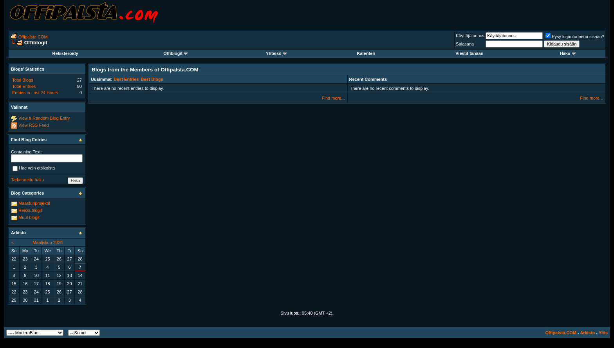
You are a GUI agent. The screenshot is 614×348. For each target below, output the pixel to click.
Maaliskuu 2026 (48, 242)
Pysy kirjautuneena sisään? (574, 36)
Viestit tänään (469, 53)
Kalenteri (366, 53)
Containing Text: (26, 151)
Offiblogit (175, 53)
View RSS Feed (33, 125)
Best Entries (126, 79)
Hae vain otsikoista (34, 168)
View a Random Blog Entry (44, 118)
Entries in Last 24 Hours (35, 92)
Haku (568, 53)
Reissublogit (30, 210)
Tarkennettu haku (27, 179)
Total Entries (24, 86)
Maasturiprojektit (34, 203)
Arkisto (587, 332)
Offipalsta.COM (33, 37)
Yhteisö (276, 53)
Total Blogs (22, 80)
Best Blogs (152, 79)
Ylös (603, 332)
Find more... (333, 98)
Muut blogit (29, 217)
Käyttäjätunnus (470, 35)
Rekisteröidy (65, 53)
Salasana (465, 44)
